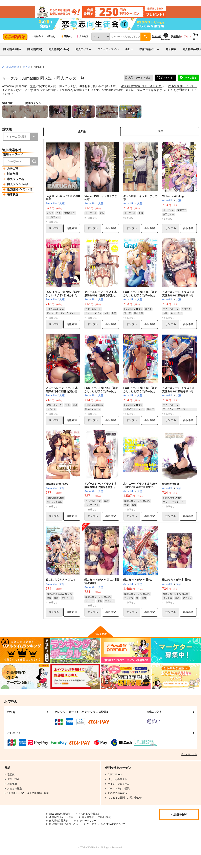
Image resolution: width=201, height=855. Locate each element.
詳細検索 (156, 36)
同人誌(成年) (34, 49)
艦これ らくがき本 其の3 (176, 579)
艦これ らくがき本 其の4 (60, 579)
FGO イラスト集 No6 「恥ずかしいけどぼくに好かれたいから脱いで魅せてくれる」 (63, 295)
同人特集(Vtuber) (58, 49)
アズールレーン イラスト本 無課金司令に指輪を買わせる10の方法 (101, 487)
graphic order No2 (57, 483)
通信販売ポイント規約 (61, 817)
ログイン (186, 36)
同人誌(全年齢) (12, 49)
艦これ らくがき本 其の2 (137, 579)
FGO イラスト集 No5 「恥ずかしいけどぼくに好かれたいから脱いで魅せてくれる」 (140, 295)
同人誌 (26, 66)
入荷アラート (138, 77)
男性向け (67, 36)
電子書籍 (171, 49)
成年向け (51, 36)
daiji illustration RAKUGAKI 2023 (141, 86)
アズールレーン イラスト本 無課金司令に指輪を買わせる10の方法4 (179, 295)
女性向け (82, 36)
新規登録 (176, 36)
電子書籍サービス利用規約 (96, 817)
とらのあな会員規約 (89, 814)
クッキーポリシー (86, 820)
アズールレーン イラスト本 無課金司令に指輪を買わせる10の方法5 (101, 295)
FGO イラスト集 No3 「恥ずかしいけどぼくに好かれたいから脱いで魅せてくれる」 (140, 391)
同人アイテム (83, 49)
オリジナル (41, 90)
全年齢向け (37, 36)
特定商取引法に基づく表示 (63, 824)
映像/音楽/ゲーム (149, 49)
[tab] (160, 131)
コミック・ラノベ (108, 49)
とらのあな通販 (10, 66)
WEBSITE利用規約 (59, 814)
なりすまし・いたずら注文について (106, 824)
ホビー (129, 49)
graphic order (170, 483)
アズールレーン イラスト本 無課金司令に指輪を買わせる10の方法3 (63, 391)
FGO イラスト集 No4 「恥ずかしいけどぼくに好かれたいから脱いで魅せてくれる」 (101, 391)
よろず (29, 90)
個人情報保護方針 (58, 820)
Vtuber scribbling (173, 196)
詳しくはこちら (189, 754)
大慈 (32, 86)
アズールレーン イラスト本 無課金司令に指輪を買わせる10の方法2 (179, 391)
